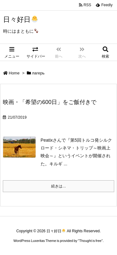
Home (14, 73)
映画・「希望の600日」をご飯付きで (49, 102)
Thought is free (90, 241)
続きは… (58, 186)
